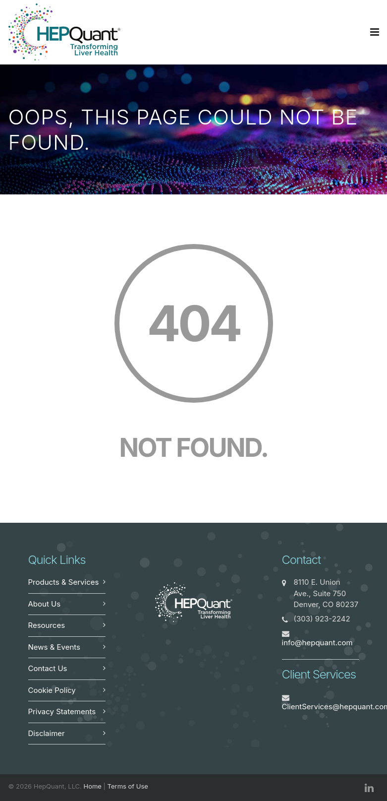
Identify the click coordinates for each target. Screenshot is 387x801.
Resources (46, 625)
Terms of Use (128, 786)
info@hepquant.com (317, 642)
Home (93, 786)
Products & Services (63, 582)
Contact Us (47, 668)
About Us (44, 604)
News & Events (54, 647)
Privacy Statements (62, 711)
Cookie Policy (52, 690)
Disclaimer (46, 733)
